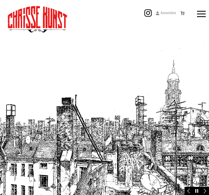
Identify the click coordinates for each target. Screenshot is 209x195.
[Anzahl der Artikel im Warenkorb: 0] (182, 13)
